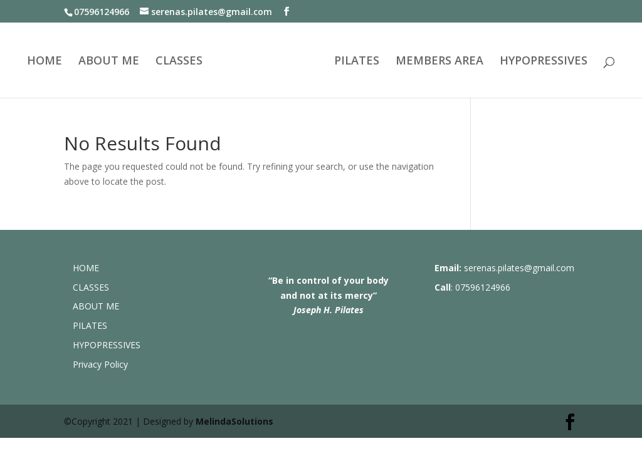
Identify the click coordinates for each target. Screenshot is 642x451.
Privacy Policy (100, 364)
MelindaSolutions (234, 421)
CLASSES (179, 62)
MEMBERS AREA (439, 62)
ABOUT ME (108, 62)
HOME (44, 62)
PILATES (356, 62)
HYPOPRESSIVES (543, 62)
